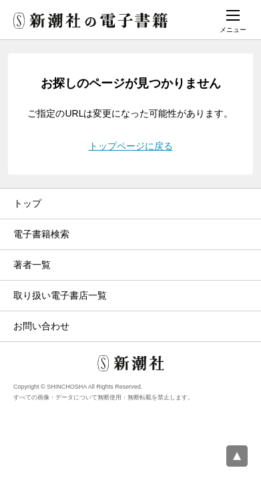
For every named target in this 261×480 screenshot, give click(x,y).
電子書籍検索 (41, 234)
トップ (27, 203)
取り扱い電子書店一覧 (60, 295)
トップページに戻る (131, 146)
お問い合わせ (41, 326)
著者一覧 (32, 264)
